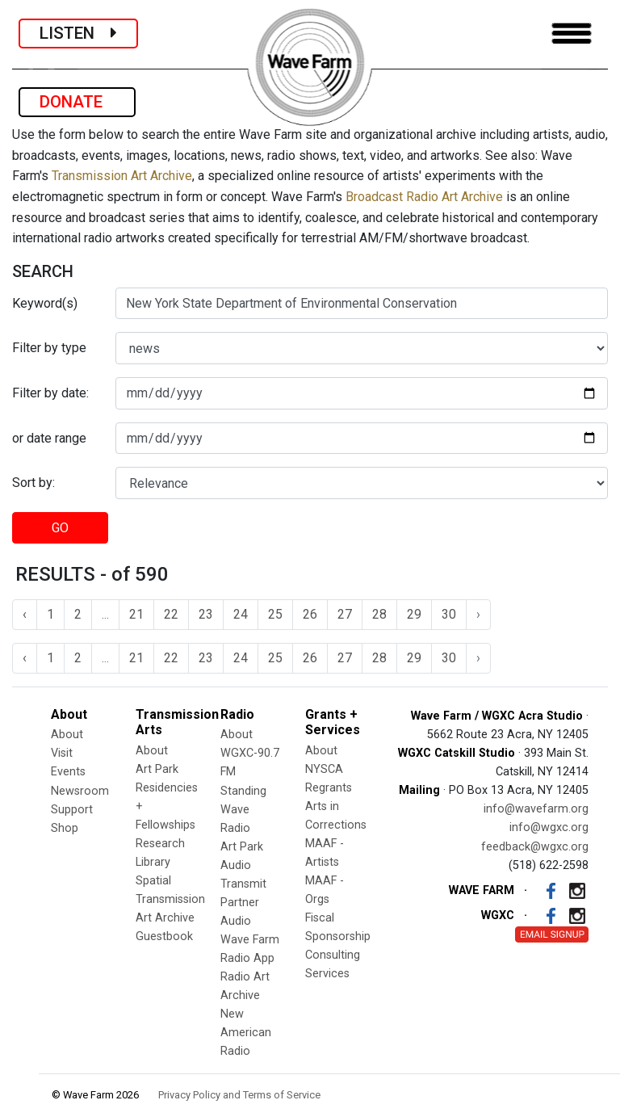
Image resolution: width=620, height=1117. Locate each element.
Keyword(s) (45, 303)
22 (171, 614)
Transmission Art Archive (122, 175)
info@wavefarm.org (536, 809)
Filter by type (49, 347)
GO (60, 527)
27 (344, 614)
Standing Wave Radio (243, 809)
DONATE (77, 101)
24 (240, 614)
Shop (64, 828)
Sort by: (33, 482)
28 (379, 614)
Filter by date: (50, 393)
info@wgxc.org (549, 827)
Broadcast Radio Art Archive (424, 196)
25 (275, 614)
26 (310, 614)
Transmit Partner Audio (243, 902)
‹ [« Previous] (25, 614)
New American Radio (245, 1032)
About (67, 734)
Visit (62, 753)
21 (136, 614)
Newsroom (80, 791)
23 (206, 614)
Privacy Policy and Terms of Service (239, 1095)
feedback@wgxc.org (535, 847)
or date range (49, 438)
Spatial (153, 881)
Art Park (157, 769)
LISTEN (78, 33)
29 (414, 614)
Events (68, 772)
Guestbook (164, 936)
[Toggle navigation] (571, 33)
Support (72, 810)
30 (449, 614)
